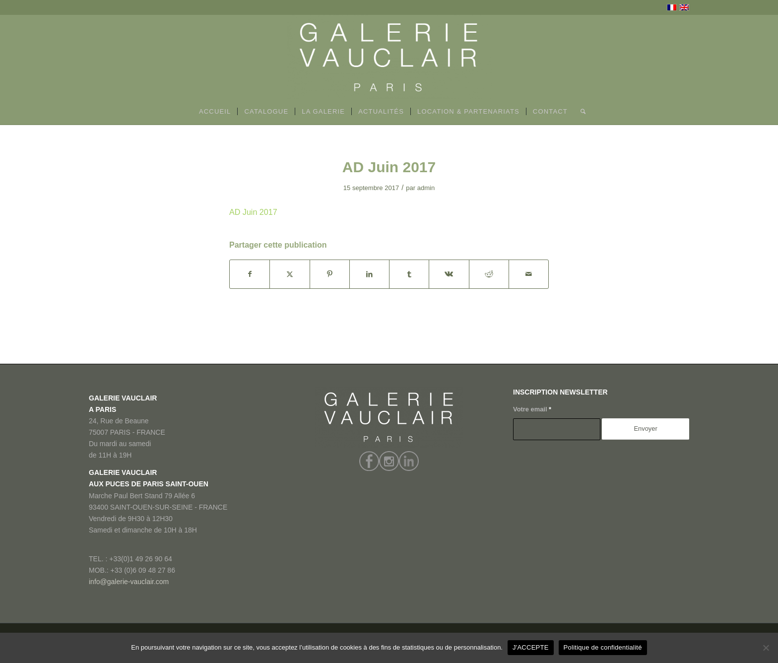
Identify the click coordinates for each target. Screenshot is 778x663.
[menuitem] (215, 111)
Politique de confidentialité (603, 647)
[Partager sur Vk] (448, 274)
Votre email (532, 409)
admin (426, 188)
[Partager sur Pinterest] (329, 274)
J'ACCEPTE (531, 647)
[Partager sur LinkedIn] (369, 274)
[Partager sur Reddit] (489, 274)
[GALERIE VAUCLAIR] (389, 57)
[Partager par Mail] (528, 274)
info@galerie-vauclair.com (129, 582)
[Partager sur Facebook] (249, 274)
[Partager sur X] (289, 274)
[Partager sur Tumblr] (409, 274)
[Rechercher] (579, 111)
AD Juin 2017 (253, 211)
